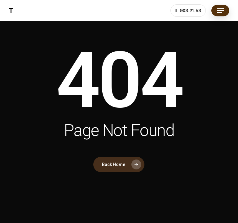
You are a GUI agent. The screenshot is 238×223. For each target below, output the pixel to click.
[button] (220, 10)
